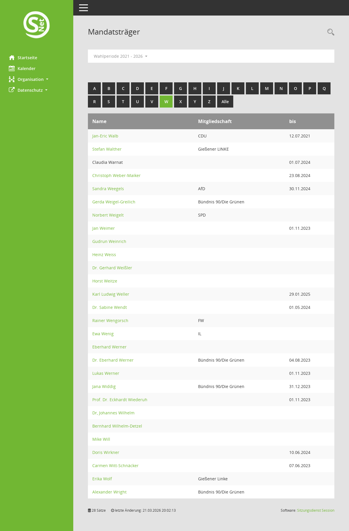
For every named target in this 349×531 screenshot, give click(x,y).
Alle (225, 101)
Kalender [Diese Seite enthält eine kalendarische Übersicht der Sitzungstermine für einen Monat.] (22, 68)
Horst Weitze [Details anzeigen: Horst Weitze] (104, 281)
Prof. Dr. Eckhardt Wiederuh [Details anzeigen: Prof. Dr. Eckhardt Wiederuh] (119, 399)
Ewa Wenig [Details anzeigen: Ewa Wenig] (103, 333)
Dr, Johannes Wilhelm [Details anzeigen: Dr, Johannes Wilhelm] (113, 413)
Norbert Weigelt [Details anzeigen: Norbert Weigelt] (108, 215)
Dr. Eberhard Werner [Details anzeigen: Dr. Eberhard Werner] (113, 360)
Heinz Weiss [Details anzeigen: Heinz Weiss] (104, 254)
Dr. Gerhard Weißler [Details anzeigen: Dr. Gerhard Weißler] (112, 267)
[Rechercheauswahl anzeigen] (329, 32)
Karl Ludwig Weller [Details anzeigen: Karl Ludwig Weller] (110, 294)
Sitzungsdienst (315, 510)
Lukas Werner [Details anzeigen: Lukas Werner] (105, 373)
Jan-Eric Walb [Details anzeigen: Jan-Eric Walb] (105, 136)
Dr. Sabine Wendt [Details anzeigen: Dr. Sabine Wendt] (109, 307)
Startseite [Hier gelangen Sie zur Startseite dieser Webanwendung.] (23, 57)
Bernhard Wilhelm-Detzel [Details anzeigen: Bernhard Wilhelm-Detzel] (117, 426)
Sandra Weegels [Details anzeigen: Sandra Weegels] (108, 188)
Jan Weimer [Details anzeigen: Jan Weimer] (103, 228)
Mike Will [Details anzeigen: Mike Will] (101, 439)
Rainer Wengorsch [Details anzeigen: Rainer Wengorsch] (110, 320)
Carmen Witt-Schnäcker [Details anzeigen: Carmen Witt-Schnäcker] (115, 465)
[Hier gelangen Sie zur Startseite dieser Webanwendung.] (36, 25)
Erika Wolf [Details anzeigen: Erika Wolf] (102, 478)
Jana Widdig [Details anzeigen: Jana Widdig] (104, 386)
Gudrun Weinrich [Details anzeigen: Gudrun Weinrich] (109, 241)
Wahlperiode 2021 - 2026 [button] (120, 56)
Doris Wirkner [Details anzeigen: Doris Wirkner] (105, 452)
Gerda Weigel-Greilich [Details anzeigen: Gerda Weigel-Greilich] (113, 202)
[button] (36, 79)
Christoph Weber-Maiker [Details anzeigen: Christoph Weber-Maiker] (116, 175)
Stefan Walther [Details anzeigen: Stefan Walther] (107, 149)
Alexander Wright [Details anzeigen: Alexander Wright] (109, 492)
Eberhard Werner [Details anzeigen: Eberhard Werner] (109, 347)
